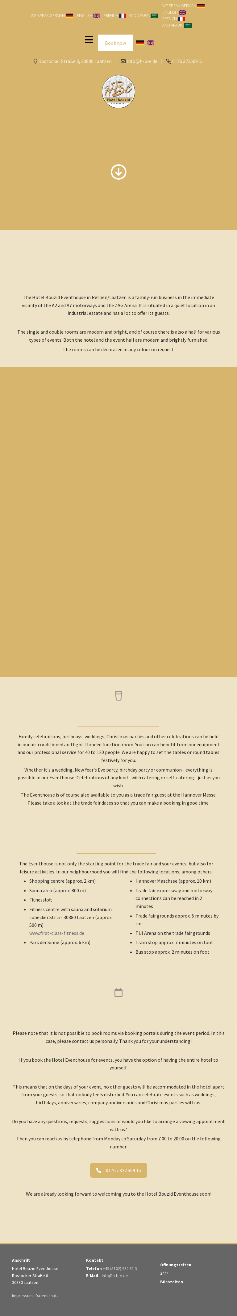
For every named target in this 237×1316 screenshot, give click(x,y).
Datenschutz (47, 1295)
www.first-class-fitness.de (56, 933)
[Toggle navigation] (89, 40)
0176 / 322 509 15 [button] (118, 1170)
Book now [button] (115, 43)
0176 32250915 (187, 61)
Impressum (22, 1295)
